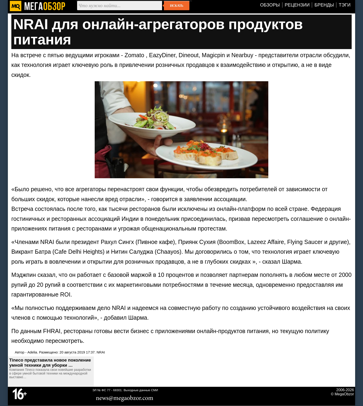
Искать (176, 5)
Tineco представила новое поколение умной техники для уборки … (50, 363)
